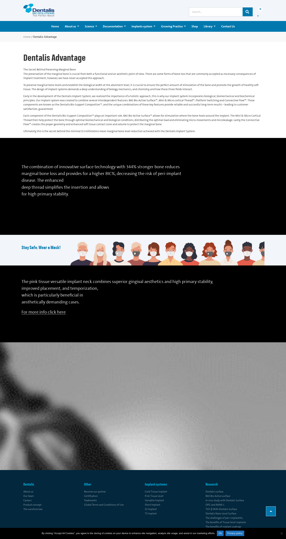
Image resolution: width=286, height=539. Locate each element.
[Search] (248, 11)
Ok (220, 533)
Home (27, 37)
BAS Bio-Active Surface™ (143, 100)
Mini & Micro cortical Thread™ (177, 100)
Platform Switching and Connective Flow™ (221, 100)
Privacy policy (234, 533)
